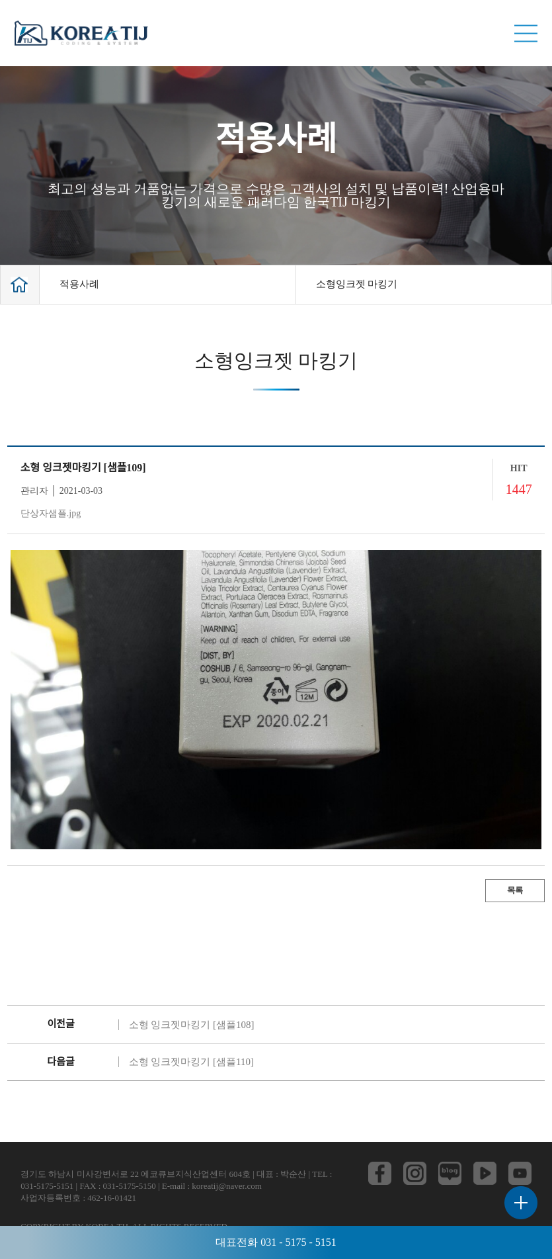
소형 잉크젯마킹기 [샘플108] (192, 1024)
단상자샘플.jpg (50, 513)
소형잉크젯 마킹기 (357, 284)
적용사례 (79, 284)
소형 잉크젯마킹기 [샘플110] (191, 1061)
